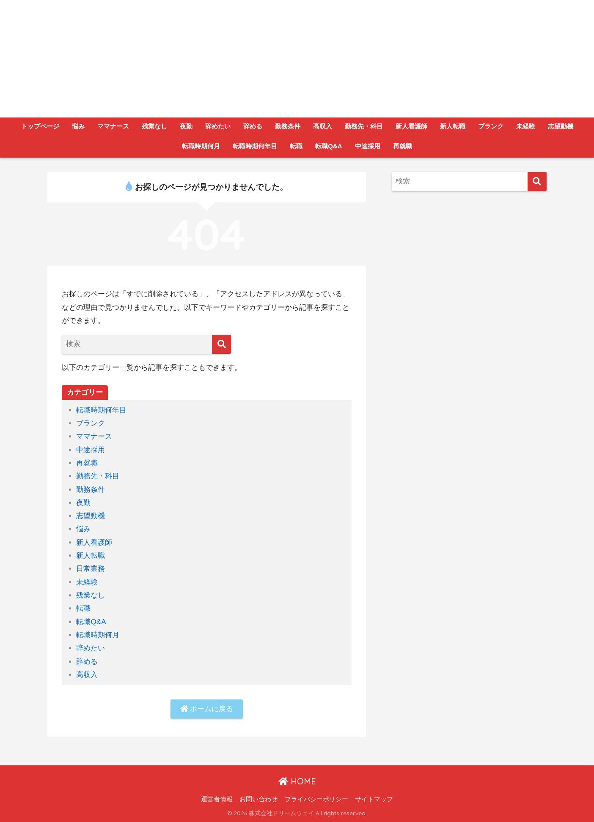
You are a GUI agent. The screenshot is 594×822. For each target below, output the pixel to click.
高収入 (322, 126)
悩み (78, 126)
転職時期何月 (201, 146)
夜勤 (186, 126)
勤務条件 (287, 126)
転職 (296, 146)
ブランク (490, 126)
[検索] (221, 344)
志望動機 (560, 126)
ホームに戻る (207, 709)
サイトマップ (374, 799)
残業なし (154, 126)
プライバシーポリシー (316, 799)
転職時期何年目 (255, 146)
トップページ (40, 126)
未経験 (525, 126)
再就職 (402, 146)
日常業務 (90, 569)
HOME (297, 781)
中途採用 (367, 146)
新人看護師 (411, 126)
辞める (252, 126)
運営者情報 (217, 799)
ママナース (113, 126)
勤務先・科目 (364, 126)
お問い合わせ (258, 799)
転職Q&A (328, 146)
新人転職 (452, 126)
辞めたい (218, 126)
